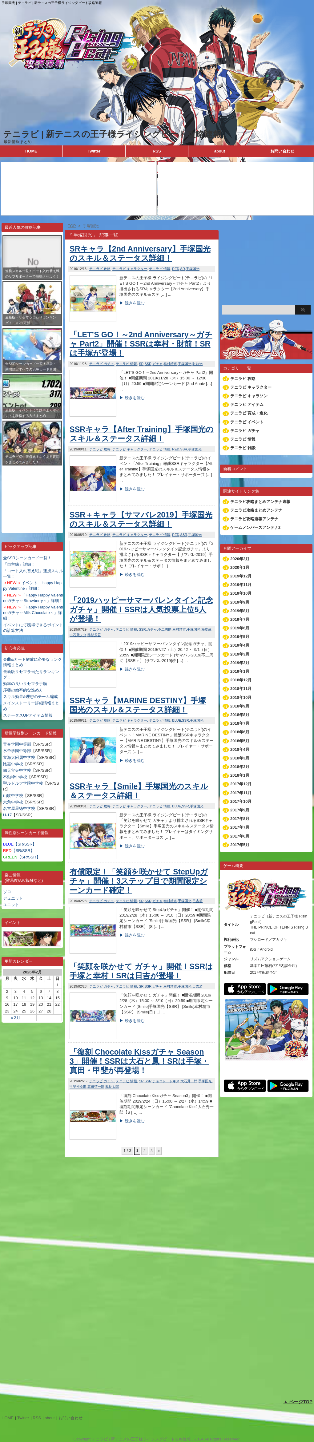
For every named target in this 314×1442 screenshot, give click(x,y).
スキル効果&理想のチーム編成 (30, 696)
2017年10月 (241, 801)
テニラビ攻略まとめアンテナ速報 (260, 501)
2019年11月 (241, 584)
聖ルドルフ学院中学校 (23, 783)
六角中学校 (13, 802)
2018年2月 (239, 766)
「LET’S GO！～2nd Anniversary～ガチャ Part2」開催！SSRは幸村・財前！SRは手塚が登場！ (141, 343)
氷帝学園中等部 (17, 750)
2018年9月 (239, 706)
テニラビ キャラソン (249, 396)
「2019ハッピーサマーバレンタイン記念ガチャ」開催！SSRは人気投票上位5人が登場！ (141, 609)
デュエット (13, 898)
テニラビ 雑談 (243, 448)
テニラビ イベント (247, 422)
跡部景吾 (94, 635)
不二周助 (164, 629)
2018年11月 (241, 688)
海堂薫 (206, 629)
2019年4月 (239, 645)
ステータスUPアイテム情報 (28, 715)
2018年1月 (239, 775)
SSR (148, 364)
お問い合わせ (282, 151)
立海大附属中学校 (19, 757)
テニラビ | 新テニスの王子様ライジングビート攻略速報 (112, 134)
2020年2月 (239, 559)
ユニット (11, 904)
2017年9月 (239, 810)
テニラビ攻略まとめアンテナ (256, 510)
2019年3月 (239, 654)
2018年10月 (241, 697)
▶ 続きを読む (132, 303)
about (219, 151)
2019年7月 (239, 619)
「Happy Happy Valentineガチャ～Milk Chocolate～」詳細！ (33, 612)
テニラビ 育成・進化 (249, 413)
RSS (157, 151)
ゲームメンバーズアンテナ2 (255, 527)
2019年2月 (239, 662)
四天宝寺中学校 (17, 770)
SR (182, 269)
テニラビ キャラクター (129, 269)
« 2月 (15, 1017)
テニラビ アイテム (247, 404)
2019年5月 (239, 636)
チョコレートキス (165, 1081)
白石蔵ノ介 (78, 635)
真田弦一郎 (95, 1086)
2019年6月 (239, 628)
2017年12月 (241, 784)
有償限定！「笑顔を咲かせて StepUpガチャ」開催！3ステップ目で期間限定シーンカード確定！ (139, 880)
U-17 (7, 815)
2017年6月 (239, 836)
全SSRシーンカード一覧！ (27, 558)
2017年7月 (239, 827)
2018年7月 (239, 723)
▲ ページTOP (297, 1401)
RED (175, 269)
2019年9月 (239, 602)
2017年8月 (239, 818)
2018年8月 (239, 714)
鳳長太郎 (112, 1086)
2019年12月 (241, 576)
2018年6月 (239, 732)
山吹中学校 (13, 795)
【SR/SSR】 (19, 844)
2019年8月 (239, 610)
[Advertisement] (32, 494)
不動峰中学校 (15, 776)
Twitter (94, 151)
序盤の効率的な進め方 (23, 690)
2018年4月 (239, 749)
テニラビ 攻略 (100, 269)
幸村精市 (170, 364)
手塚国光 (192, 269)
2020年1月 (239, 567)
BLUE (176, 720)
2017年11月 (241, 792)
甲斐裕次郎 (78, 1086)
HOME (31, 151)
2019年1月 (239, 671)
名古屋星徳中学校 (19, 808)
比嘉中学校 (13, 764)
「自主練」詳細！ (19, 564)
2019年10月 (241, 593)
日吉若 (197, 901)
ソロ (7, 891)
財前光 (197, 364)
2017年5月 (239, 844)
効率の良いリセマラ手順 (25, 683)
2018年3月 (239, 758)
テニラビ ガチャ (101, 364)
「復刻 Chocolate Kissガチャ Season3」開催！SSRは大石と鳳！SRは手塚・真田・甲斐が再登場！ (139, 1061)
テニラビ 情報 (159, 269)
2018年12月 (241, 680)
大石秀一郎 (188, 1081)
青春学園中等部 (17, 744)
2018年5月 (239, 741)
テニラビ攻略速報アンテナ (254, 519)
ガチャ (157, 364)
